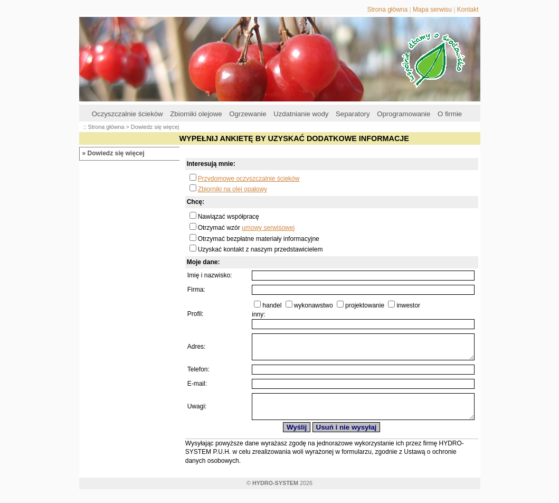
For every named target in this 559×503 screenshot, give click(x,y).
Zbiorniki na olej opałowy (232, 189)
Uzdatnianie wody (300, 114)
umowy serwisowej (268, 227)
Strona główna (387, 9)
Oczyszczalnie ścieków (127, 114)
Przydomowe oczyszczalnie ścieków (249, 178)
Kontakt (468, 9)
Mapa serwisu (432, 9)
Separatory (353, 114)
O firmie (450, 114)
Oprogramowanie (403, 114)
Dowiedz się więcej (116, 153)
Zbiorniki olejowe (196, 114)
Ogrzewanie (247, 114)
